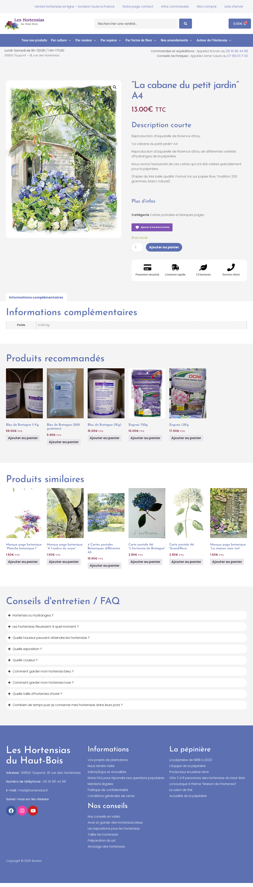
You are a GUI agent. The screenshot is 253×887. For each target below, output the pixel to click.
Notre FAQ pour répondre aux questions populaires (118, 780)
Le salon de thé (181, 790)
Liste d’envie (233, 6)
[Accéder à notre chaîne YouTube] (33, 811)
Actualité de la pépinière (188, 796)
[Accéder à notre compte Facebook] (11, 811)
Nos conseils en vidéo (104, 821)
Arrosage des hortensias (107, 851)
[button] (61, 40)
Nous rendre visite (101, 766)
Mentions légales (101, 788)
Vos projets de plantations (108, 760)
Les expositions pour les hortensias (114, 833)
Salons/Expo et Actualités (107, 772)
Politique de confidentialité (108, 794)
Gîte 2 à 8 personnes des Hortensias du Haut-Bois (208, 778)
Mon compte (206, 6)
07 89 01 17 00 (238, 56)
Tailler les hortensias (103, 839)
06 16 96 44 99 (237, 51)
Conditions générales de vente (112, 800)
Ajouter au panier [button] (23, 438)
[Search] (185, 24)
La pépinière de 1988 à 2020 (190, 760)
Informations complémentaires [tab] (36, 297)
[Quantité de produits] (137, 247)
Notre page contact (136, 6)
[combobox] (136, 24)
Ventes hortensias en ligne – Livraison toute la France (71, 6)
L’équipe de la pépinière (187, 766)
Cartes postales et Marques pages (177, 215)
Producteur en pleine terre (189, 772)
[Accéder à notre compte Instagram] (22, 811)
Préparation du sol (102, 845)
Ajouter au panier (164, 247)
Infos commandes (174, 6)
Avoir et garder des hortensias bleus (116, 827)
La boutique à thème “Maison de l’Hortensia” (203, 784)
